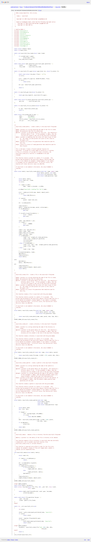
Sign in (88, 2)
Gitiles (8, 539)
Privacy (12, 539)
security (57, 7)
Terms (16, 539)
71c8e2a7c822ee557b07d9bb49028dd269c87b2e (38, 7)
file (40, 10)
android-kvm (14, 7)
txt (85, 539)
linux (21, 7)
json (88, 539)
